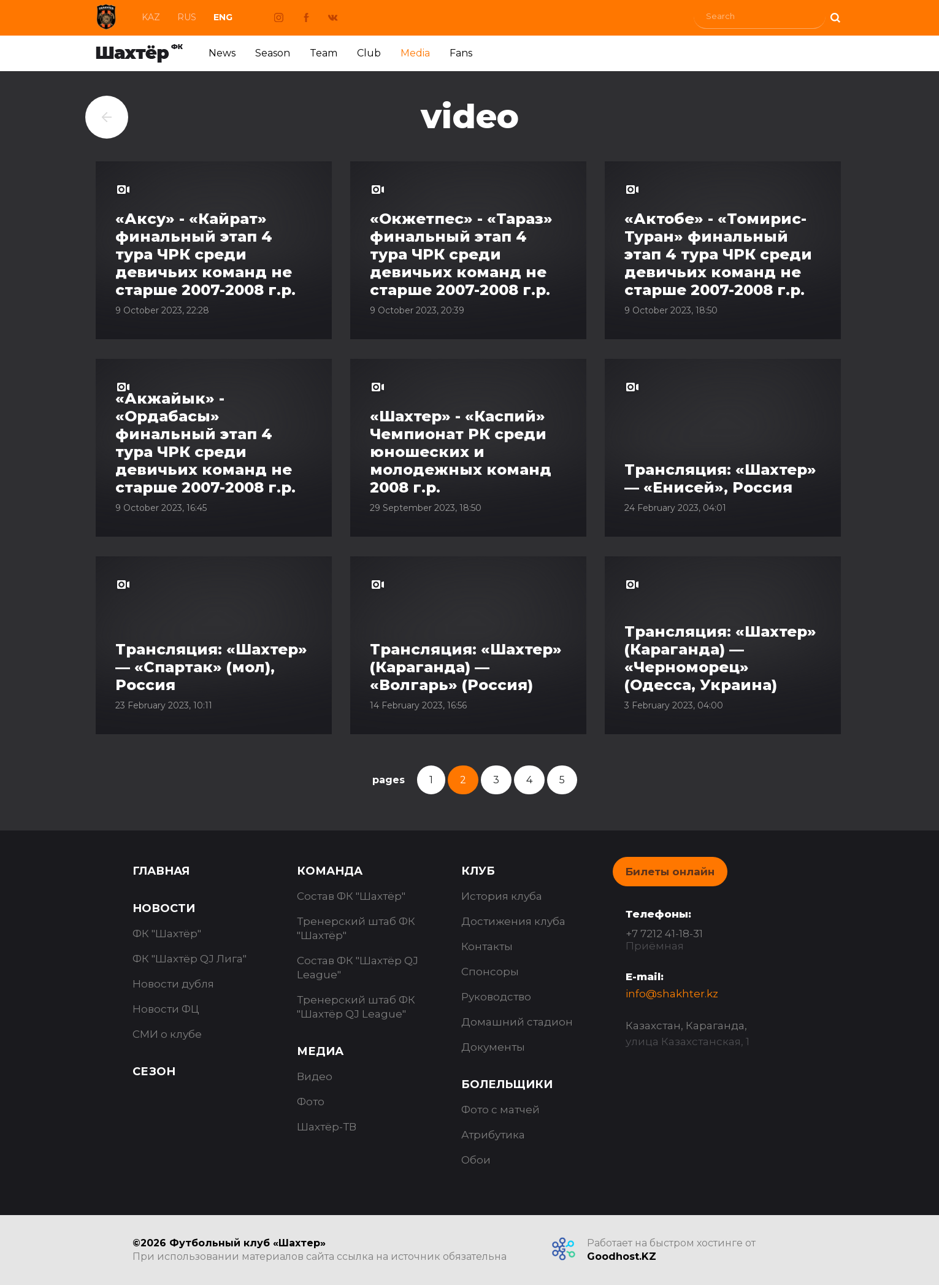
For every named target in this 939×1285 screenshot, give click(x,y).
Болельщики (507, 1084)
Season (272, 53)
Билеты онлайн (670, 871)
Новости (163, 908)
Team (323, 53)
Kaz (151, 17)
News (222, 53)
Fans (461, 53)
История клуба (501, 896)
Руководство (496, 997)
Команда (329, 871)
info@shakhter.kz (672, 994)
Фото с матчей (500, 1109)
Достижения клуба (513, 921)
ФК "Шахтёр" (166, 933)
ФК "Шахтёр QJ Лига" (189, 959)
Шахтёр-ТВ (326, 1127)
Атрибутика (493, 1135)
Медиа (320, 1051)
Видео (314, 1076)
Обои (476, 1160)
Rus (186, 17)
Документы (493, 1047)
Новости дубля (173, 984)
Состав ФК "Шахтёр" (351, 896)
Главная (161, 871)
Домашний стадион (517, 1022)
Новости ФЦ (165, 1009)
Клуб (478, 871)
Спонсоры (490, 971)
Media (415, 53)
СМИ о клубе (167, 1034)
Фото (310, 1101)
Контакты (487, 946)
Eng (222, 17)
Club (369, 53)
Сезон (153, 1071)
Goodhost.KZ (621, 1256)
